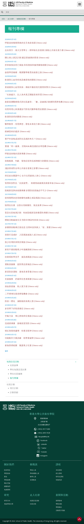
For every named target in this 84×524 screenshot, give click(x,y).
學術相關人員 (34, 473)
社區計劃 (33, 504)
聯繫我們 (7, 486)
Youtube (42, 452)
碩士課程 (59, 473)
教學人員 (33, 477)
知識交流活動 (21, 19)
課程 (58, 465)
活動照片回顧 (60, 510)
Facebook (42, 440)
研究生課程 (59, 477)
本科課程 (59, 470)
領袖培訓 (59, 480)
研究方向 (7, 501)
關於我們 (9, 465)
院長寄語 (7, 470)
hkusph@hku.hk (42, 437)
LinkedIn (42, 444)
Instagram (41, 456)
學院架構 (7, 480)
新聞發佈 (59, 501)
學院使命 (7, 473)
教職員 (33, 465)
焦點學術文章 (8, 504)
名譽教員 (33, 480)
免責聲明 (7, 490)
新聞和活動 (62, 495)
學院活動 (59, 504)
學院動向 (59, 507)
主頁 (3, 19)
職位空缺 (7, 483)
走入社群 (11, 19)
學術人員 (33, 470)
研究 (6, 495)
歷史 (5, 477)
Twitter (42, 448)
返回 (6, 351)
